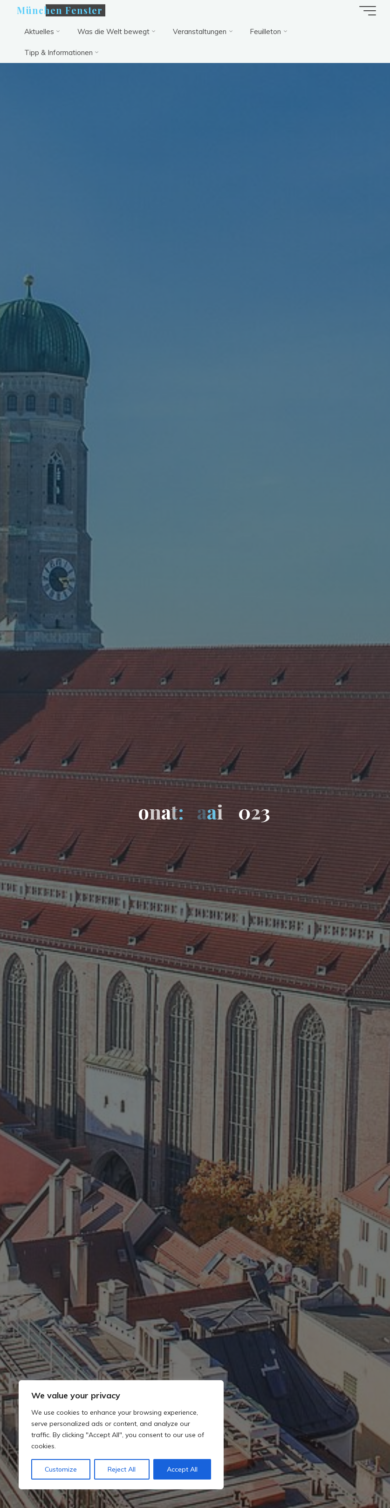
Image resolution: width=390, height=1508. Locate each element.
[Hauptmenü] (367, 10)
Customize (61, 1469)
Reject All (122, 1469)
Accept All (182, 1469)
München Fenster (60, 10)
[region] (121, 1434)
